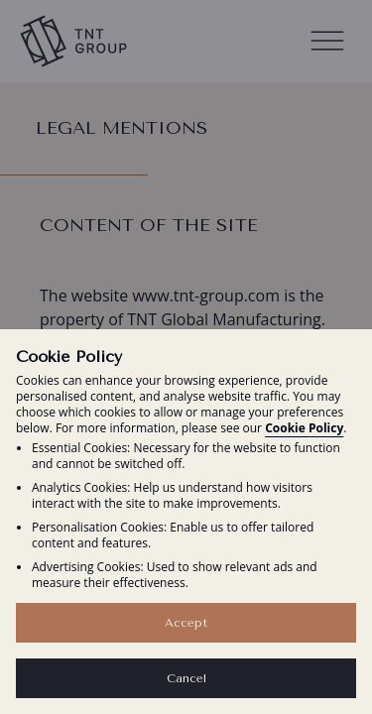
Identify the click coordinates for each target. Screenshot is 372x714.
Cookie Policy (304, 427)
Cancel (186, 678)
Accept (186, 623)
